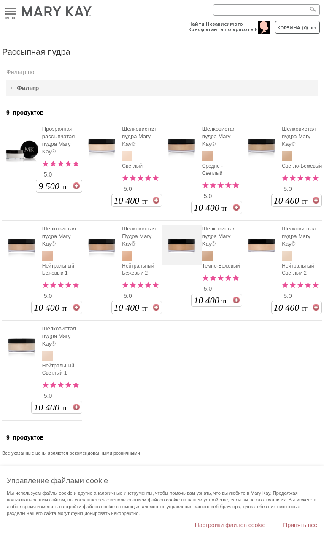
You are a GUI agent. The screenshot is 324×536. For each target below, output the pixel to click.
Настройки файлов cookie (230, 525)
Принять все (300, 525)
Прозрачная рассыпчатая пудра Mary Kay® (58, 140)
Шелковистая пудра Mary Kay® (139, 136)
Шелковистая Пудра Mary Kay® (139, 236)
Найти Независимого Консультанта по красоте (220, 26)
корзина (297, 27)
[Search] (266, 10)
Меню (10, 12)
